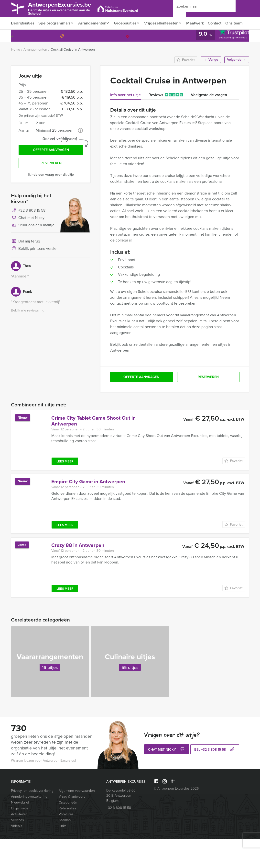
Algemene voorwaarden (77, 802)
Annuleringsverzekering (29, 808)
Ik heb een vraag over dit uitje (51, 188)
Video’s (16, 838)
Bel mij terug (25, 255)
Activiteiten (19, 826)
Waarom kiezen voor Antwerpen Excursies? (43, 772)
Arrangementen (93, 23)
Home (15, 61)
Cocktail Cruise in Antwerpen (73, 61)
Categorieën (68, 814)
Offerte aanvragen (51, 162)
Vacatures (66, 826)
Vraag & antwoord (72, 808)
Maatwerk (200, 23)
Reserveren (51, 176)
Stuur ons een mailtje (32, 239)
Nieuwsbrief (20, 814)
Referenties (67, 820)
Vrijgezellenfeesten (165, 23)
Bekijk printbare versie (33, 262)
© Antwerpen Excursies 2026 (176, 800)
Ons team (19, 35)
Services (17, 832)
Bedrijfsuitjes (22, 23)
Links (62, 838)
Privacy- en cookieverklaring (32, 802)
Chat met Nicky (27, 231)
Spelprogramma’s (54, 23)
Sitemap (65, 832)
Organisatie (19, 820)
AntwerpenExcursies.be (63, 8)
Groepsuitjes (127, 23)
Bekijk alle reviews (28, 324)
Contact (220, 23)
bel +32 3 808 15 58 (214, 762)
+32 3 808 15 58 (228, 48)
